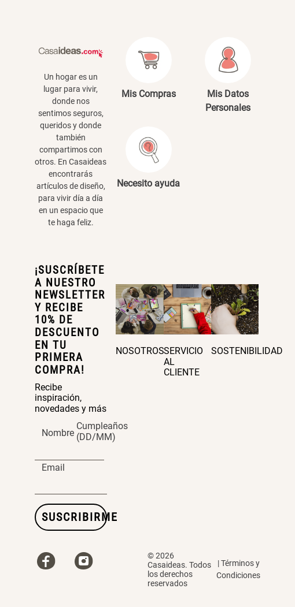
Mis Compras (148, 93)
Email (53, 468)
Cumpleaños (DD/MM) (102, 432)
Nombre (58, 433)
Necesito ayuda (148, 183)
